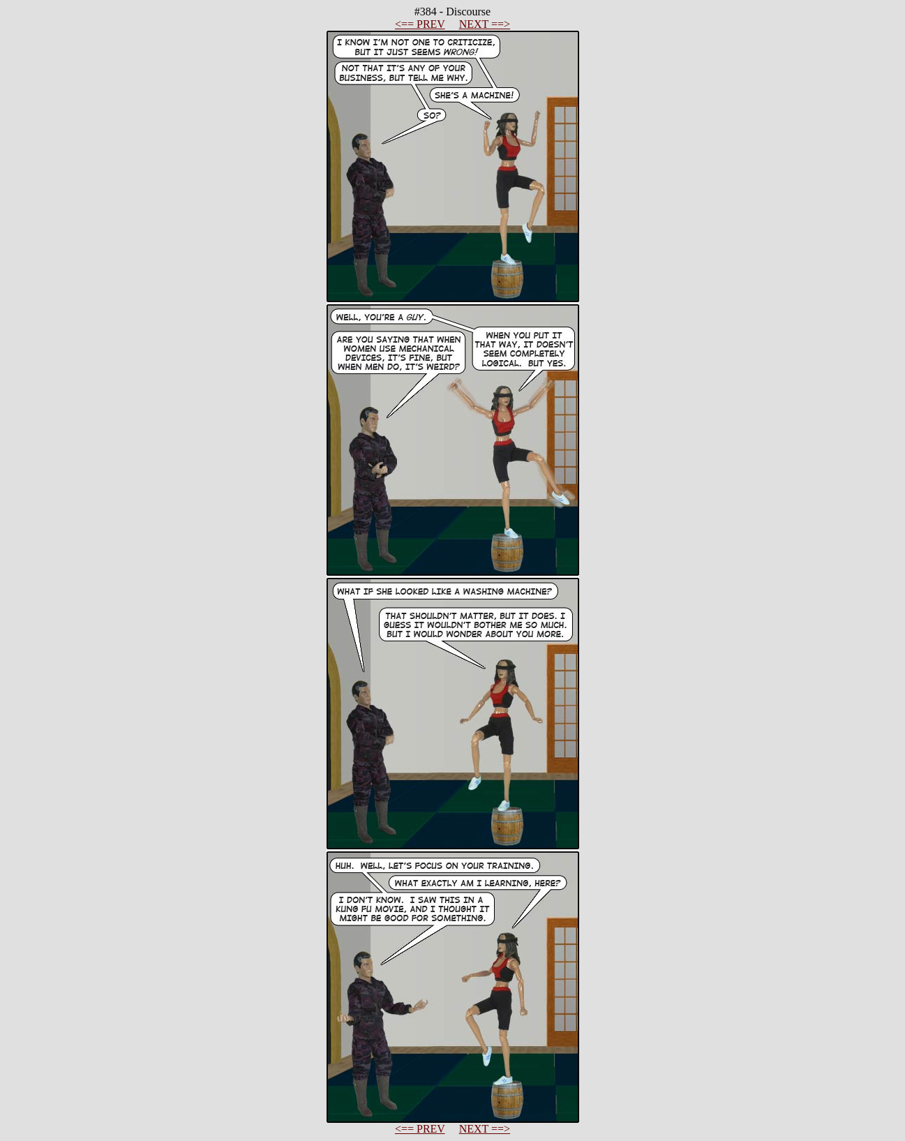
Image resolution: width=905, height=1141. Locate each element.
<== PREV (420, 24)
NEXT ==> (484, 24)
